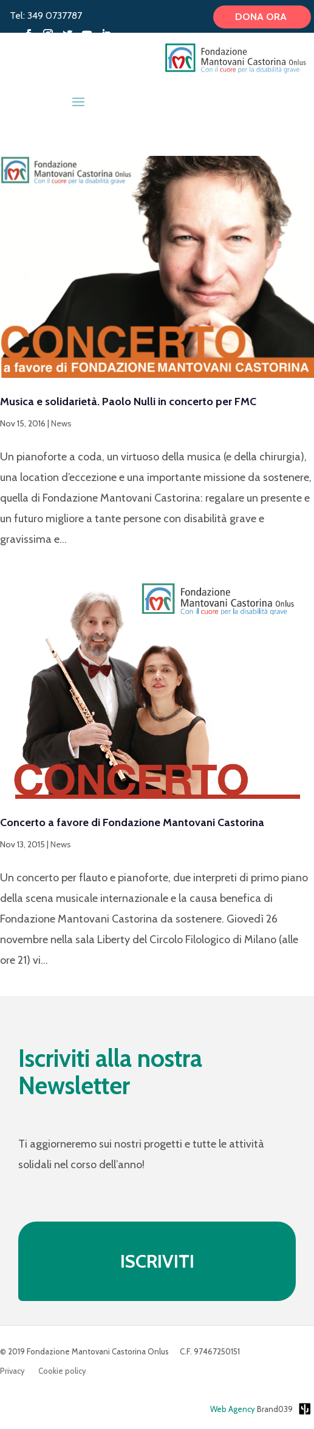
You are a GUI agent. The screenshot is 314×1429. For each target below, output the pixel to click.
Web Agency (232, 1409)
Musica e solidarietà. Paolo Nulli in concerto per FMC (128, 401)
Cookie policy (62, 1371)
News (61, 423)
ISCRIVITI (157, 1261)
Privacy (12, 1371)
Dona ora (262, 17)
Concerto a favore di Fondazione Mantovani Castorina (132, 822)
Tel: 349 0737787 (46, 15)
